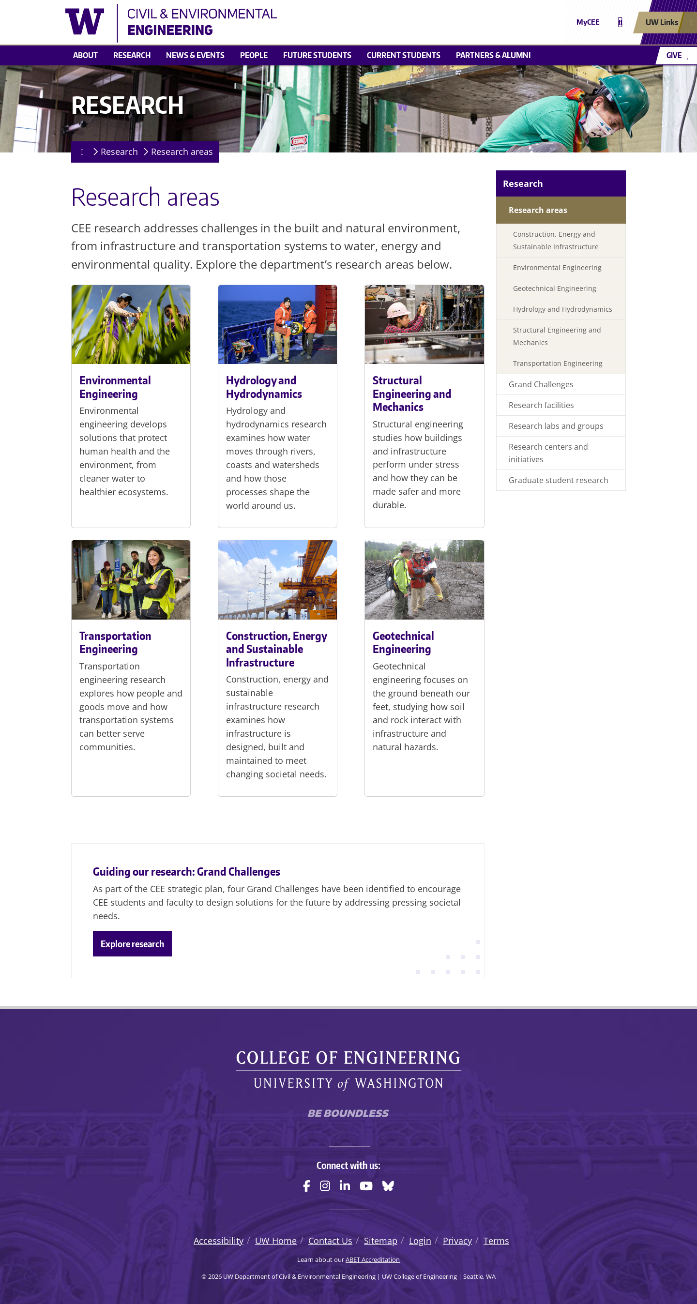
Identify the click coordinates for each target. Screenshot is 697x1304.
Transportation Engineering (115, 642)
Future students (317, 55)
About (85, 55)
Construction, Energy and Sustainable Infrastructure (276, 649)
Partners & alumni (493, 55)
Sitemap (380, 1240)
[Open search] (620, 22)
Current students (403, 55)
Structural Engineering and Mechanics (412, 393)
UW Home (276, 1240)
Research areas (182, 151)
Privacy (457, 1240)
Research (132, 55)
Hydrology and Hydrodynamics (264, 386)
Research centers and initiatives (548, 453)
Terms (496, 1240)
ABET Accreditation (373, 1259)
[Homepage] (80, 152)
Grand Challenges (541, 384)
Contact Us (330, 1240)
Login (420, 1240)
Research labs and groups (556, 426)
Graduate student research (558, 480)
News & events (195, 55)
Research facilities (541, 405)
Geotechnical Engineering (403, 642)
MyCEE (588, 22)
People (254, 55)
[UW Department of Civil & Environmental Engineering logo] (277, 23)
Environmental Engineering (115, 386)
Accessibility (218, 1240)
